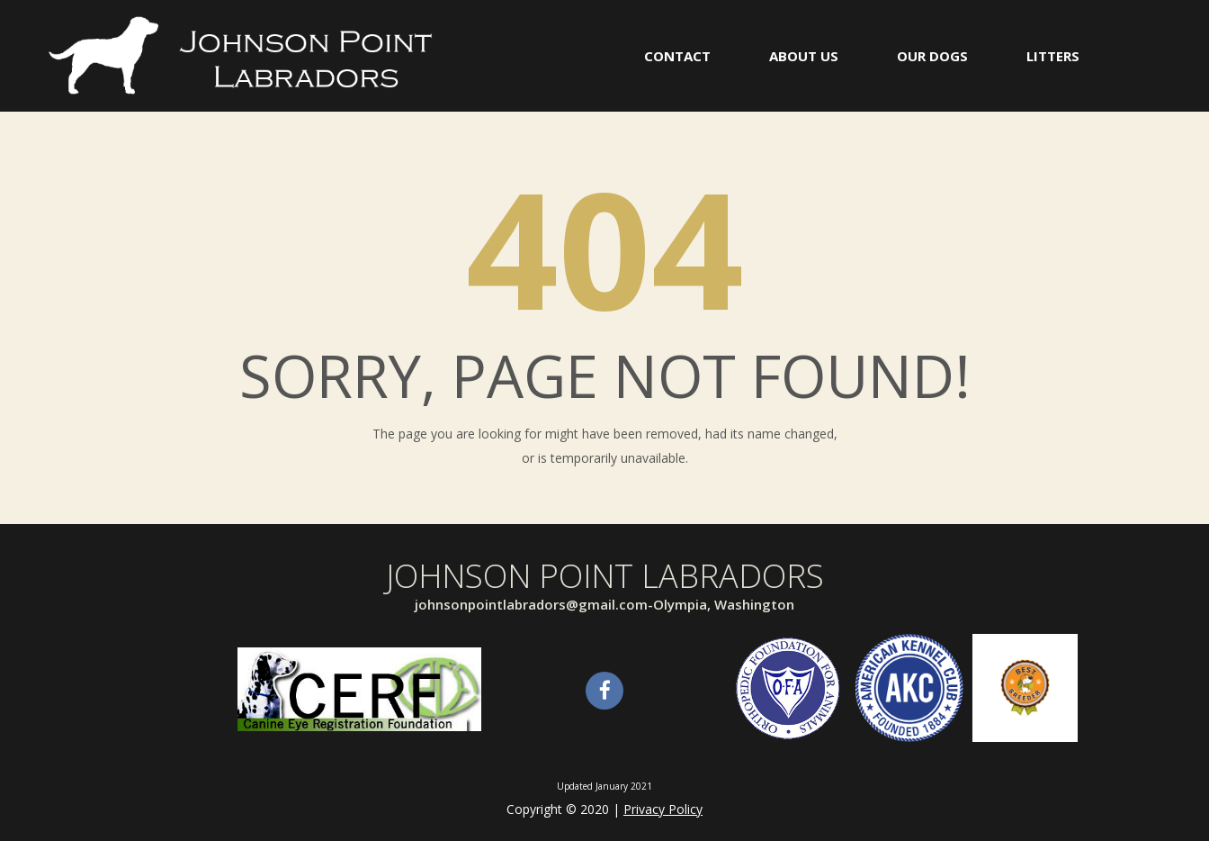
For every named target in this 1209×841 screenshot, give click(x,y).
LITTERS (1052, 56)
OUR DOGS (932, 56)
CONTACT (677, 56)
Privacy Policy (663, 809)
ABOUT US (803, 56)
